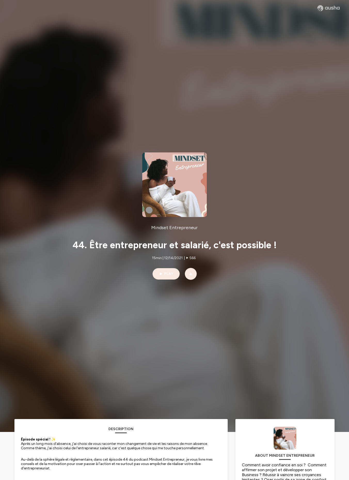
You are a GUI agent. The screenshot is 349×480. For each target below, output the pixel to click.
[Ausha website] (328, 8)
